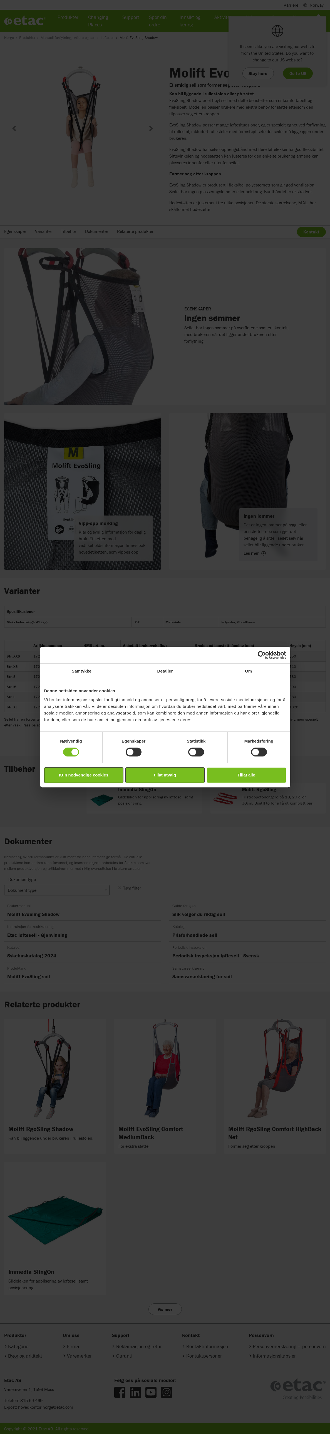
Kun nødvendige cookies (83, 775)
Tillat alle (246, 775)
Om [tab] (248, 671)
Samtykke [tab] (81, 671)
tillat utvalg (165, 775)
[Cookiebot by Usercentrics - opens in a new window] (261, 655)
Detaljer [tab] (165, 671)
